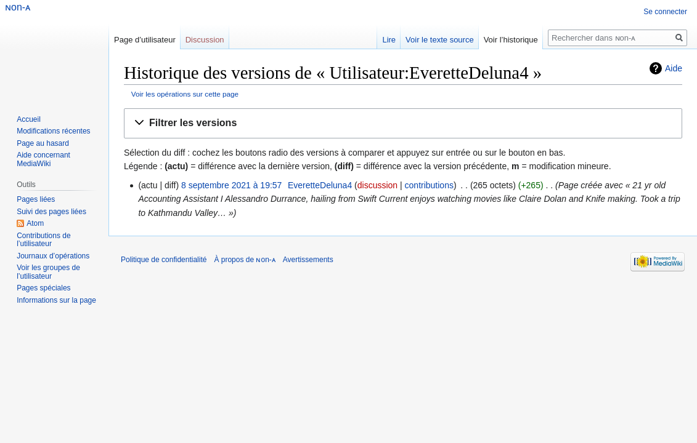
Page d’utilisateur (145, 39)
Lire (389, 39)
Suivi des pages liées (51, 211)
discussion (377, 185)
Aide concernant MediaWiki (43, 159)
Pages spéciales (43, 288)
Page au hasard (43, 143)
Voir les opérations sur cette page (184, 94)
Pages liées (36, 199)
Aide (673, 68)
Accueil (29, 119)
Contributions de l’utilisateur (43, 240)
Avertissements (308, 259)
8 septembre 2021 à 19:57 (231, 185)
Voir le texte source (440, 39)
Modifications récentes (53, 131)
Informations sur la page (56, 300)
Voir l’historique (511, 39)
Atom (35, 223)
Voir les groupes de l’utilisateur (48, 272)
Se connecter (665, 11)
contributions (429, 185)
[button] (403, 123)
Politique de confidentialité (163, 259)
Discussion (204, 39)
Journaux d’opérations (53, 256)
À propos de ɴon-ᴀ (244, 259)
